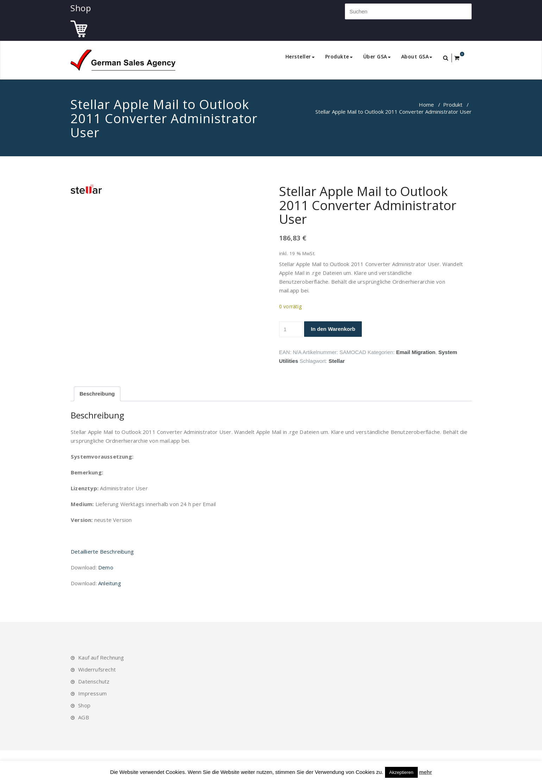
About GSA (417, 56)
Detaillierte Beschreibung (102, 551)
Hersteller (300, 56)
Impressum (92, 693)
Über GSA (377, 56)
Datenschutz (93, 681)
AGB (83, 717)
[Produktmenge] (291, 329)
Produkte (339, 56)
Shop (84, 705)
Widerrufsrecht (97, 669)
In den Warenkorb (333, 329)
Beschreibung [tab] (97, 394)
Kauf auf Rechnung (101, 657)
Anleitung (109, 583)
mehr (425, 772)
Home (426, 104)
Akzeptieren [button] (401, 772)
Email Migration (415, 352)
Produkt (452, 104)
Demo (105, 567)
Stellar (337, 361)
